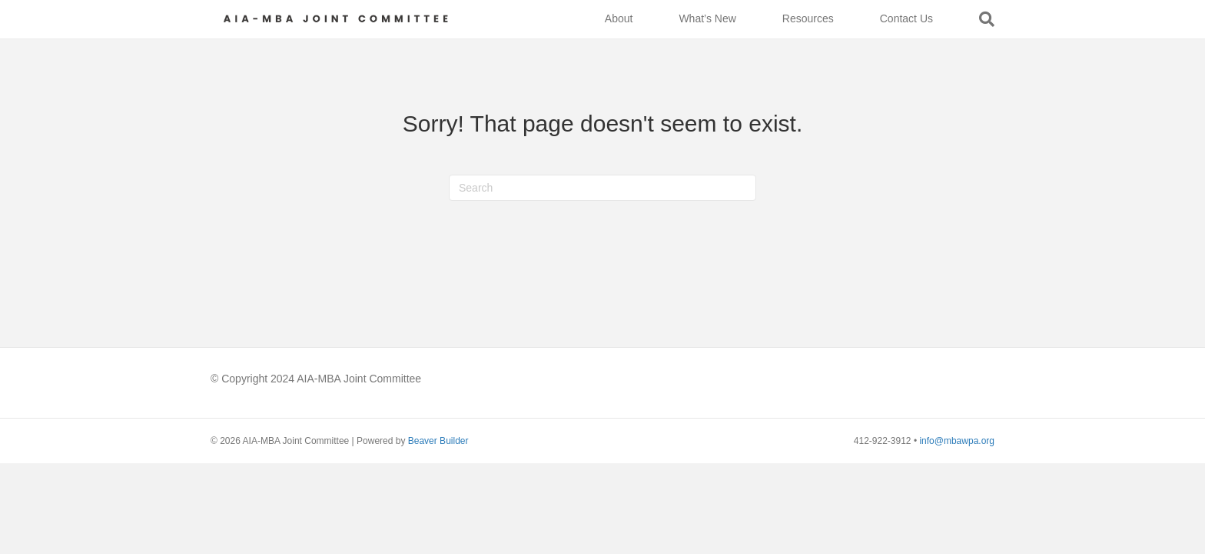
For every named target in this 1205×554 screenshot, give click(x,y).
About (619, 18)
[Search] (975, 19)
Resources (808, 18)
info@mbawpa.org (956, 441)
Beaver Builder (438, 441)
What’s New (707, 18)
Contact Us (906, 18)
